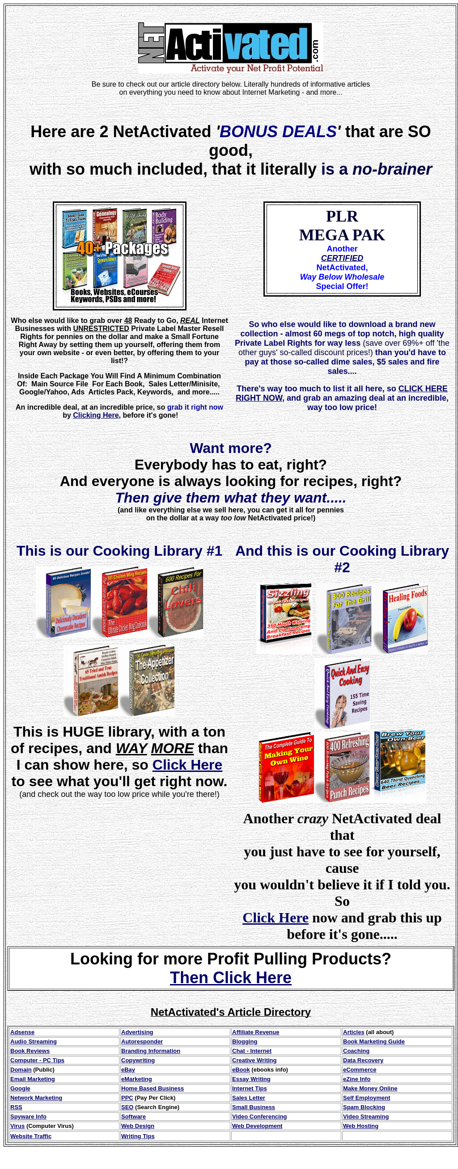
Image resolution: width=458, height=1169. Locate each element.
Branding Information (150, 1050)
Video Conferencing (259, 1116)
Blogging (244, 1041)
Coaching (356, 1050)
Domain (21, 1069)
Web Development (257, 1126)
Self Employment (366, 1097)
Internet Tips (249, 1088)
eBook (241, 1069)
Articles (354, 1032)
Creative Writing (254, 1060)
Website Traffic (30, 1136)
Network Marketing (36, 1097)
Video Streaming (366, 1116)
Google (20, 1088)
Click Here (188, 765)
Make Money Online (370, 1088)
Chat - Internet (251, 1050)
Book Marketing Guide (374, 1041)
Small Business (253, 1107)
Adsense (22, 1032)
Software (133, 1116)
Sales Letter (248, 1097)
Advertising (137, 1032)
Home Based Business (152, 1088)
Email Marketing (32, 1079)
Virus (17, 1126)
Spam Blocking (364, 1107)
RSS (16, 1107)
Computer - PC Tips (37, 1060)
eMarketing (136, 1079)
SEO (127, 1107)
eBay (128, 1069)
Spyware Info (28, 1116)
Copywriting (138, 1060)
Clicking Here (96, 415)
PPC (127, 1097)
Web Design (137, 1126)
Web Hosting (360, 1126)
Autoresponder (142, 1041)
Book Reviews (30, 1050)
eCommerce (359, 1069)
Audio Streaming (33, 1041)
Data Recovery (363, 1060)
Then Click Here (231, 977)
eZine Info (356, 1079)
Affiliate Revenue (255, 1032)
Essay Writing (251, 1079)
